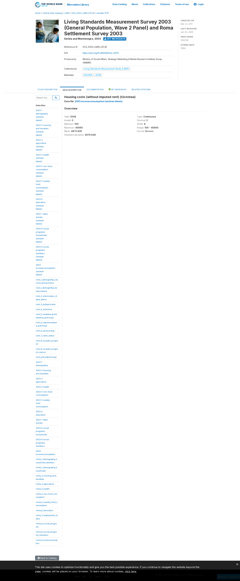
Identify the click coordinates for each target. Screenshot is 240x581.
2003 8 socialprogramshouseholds (42, 431)
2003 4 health (42, 386)
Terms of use (182, 4)
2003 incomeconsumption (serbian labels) (98, 101)
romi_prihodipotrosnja (46, 357)
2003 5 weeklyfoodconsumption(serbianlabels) (43, 187)
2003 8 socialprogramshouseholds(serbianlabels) (42, 235)
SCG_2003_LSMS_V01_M (82, 13)
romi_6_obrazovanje (45, 330)
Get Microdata (115, 38)
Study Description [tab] (47, 89)
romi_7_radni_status (45, 335)
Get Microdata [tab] (117, 89)
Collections (149, 4)
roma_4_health (43, 488)
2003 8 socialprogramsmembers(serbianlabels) (42, 253)
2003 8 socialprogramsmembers (42, 442)
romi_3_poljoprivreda (45, 304)
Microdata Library (78, 4)
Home (38, 13)
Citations (165, 4)
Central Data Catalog (52, 13)
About (135, 4)
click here (130, 571)
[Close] (237, 564)
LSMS (66, 13)
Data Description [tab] (72, 90)
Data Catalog (119, 4)
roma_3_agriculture (45, 484)
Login (199, 4)
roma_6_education (44, 510)
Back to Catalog (47, 557)
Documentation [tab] (95, 89)
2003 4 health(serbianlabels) (42, 157)
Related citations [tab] (141, 89)
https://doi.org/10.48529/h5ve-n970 (101, 53)
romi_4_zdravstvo (44, 309)
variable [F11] (102, 13)
